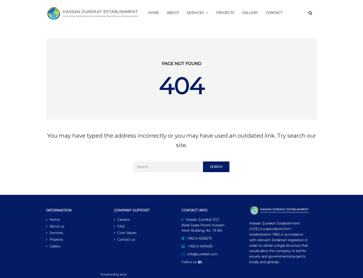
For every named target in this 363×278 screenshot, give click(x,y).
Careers (123, 220)
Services (56, 233)
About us (57, 226)
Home (55, 220)
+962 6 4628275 (199, 238)
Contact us (126, 239)
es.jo (123, 274)
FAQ (121, 226)
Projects (56, 239)
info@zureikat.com (202, 254)
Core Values (126, 233)
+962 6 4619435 (200, 246)
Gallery (55, 246)
